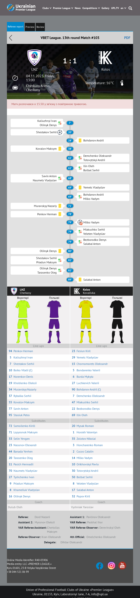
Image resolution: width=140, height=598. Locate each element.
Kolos (105, 69)
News (78, 8)
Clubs (45, 8)
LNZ (34, 69)
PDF (127, 37)
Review (40, 27)
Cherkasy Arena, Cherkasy (38, 88)
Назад (10, 37)
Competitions (89, 8)
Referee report (15, 26)
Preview (30, 27)
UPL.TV (115, 8)
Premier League (61, 8)
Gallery (105, 8)
